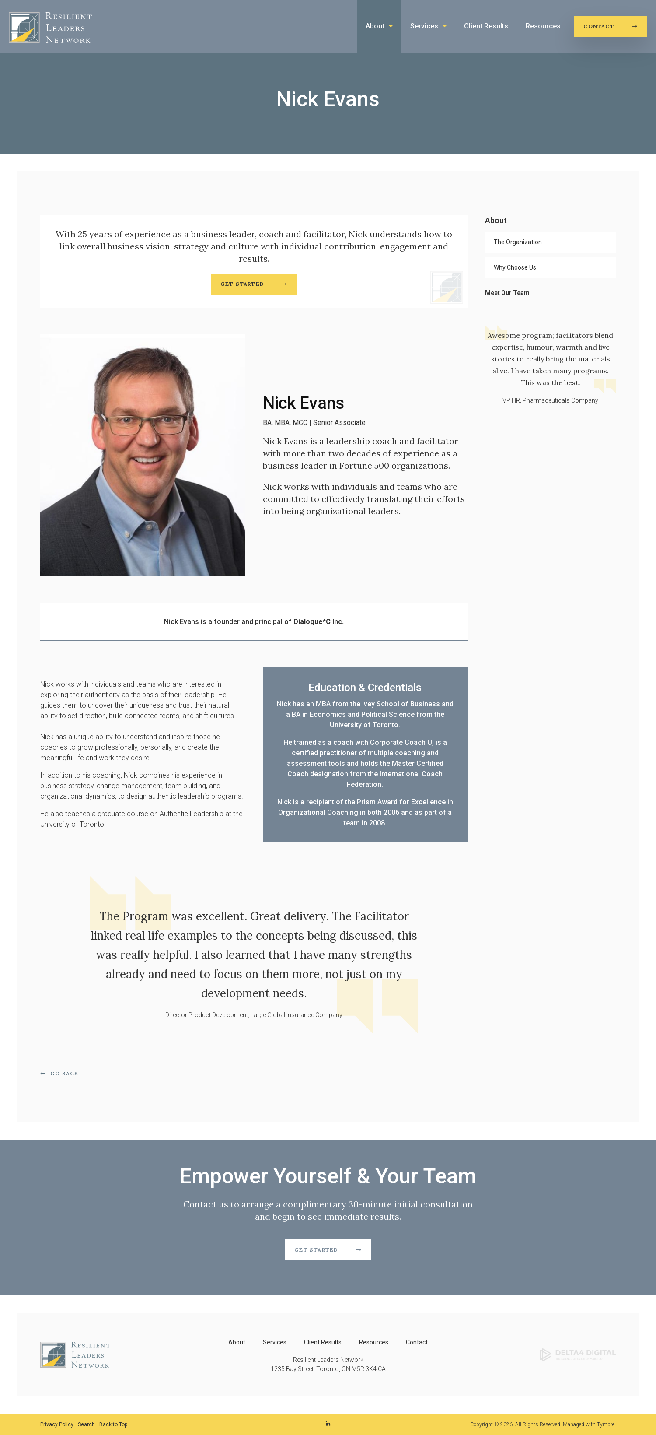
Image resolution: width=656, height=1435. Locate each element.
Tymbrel (606, 1424)
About (375, 26)
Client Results (486, 26)
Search (86, 1424)
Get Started (242, 284)
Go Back (64, 1073)
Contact (598, 26)
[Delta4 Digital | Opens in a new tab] (578, 1354)
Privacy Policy (56, 1424)
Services (424, 26)
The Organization (518, 242)
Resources (543, 26)
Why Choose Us (515, 267)
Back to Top (113, 1424)
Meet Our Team (507, 292)
